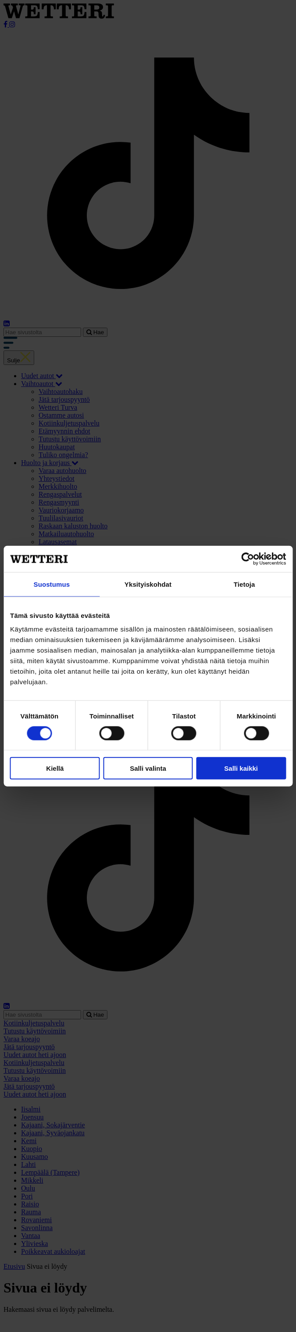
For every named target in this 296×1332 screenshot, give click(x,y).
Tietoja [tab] (244, 584)
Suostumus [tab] (52, 584)
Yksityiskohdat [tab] (148, 584)
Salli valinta (148, 768)
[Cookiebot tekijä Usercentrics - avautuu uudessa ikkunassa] (247, 558)
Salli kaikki (241, 768)
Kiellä (55, 768)
